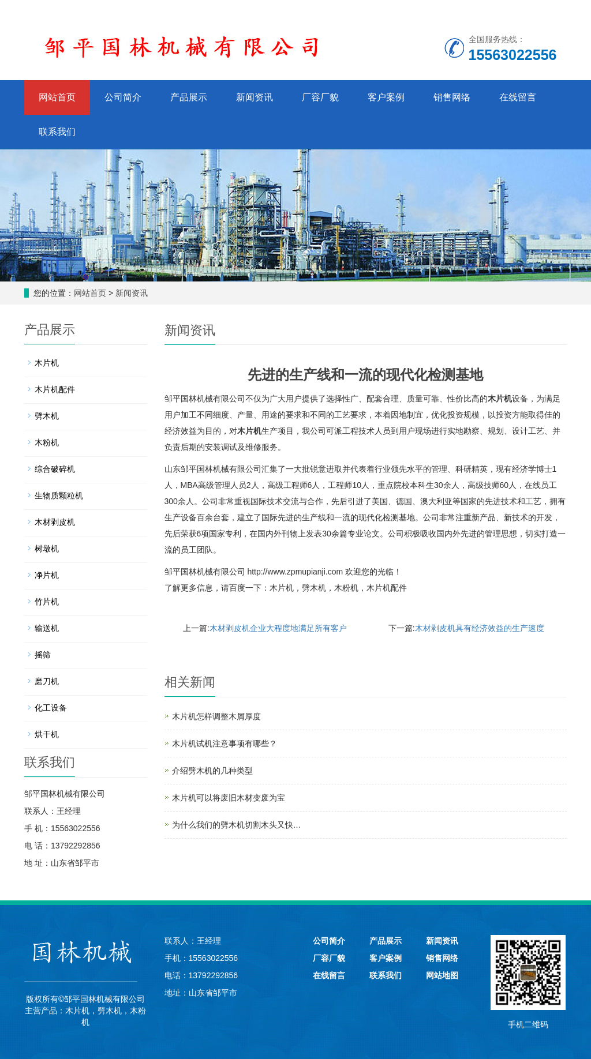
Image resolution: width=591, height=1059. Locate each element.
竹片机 (47, 601)
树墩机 (47, 548)
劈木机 (314, 587)
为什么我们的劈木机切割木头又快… (236, 824)
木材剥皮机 (55, 522)
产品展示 (188, 97)
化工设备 (51, 707)
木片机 (500, 398)
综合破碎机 (55, 469)
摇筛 (43, 654)
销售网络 (451, 97)
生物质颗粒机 (59, 495)
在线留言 (517, 97)
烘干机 (47, 734)
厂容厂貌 (320, 97)
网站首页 (57, 97)
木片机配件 (386, 587)
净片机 (47, 575)
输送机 (47, 628)
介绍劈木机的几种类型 (212, 770)
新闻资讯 (254, 97)
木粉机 (346, 587)
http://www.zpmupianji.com (295, 571)
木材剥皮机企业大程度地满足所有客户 (278, 628)
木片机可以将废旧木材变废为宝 (228, 797)
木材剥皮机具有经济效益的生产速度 (479, 628)
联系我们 (57, 132)
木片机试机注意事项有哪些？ (224, 743)
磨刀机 (47, 681)
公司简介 (122, 97)
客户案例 (386, 97)
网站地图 (442, 975)
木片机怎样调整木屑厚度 (216, 716)
